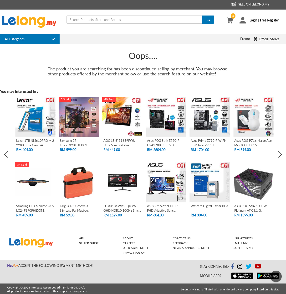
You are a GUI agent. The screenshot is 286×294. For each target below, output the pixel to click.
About (128, 238)
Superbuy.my (243, 248)
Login (253, 20)
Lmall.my (240, 243)
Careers (129, 243)
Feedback (180, 243)
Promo (245, 39)
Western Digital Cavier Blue (209, 206)
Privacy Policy (134, 252)
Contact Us (182, 238)
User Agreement (135, 248)
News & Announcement (191, 248)
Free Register (269, 20)
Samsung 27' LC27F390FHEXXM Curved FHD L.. (73, 145)
